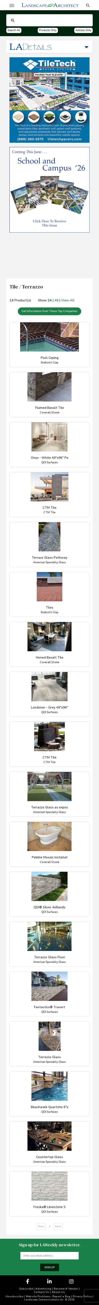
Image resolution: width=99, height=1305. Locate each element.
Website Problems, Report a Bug (48, 1296)
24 (50, 300)
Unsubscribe (14, 1296)
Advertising (43, 1288)
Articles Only (83, 30)
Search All (14, 30)
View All (67, 300)
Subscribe (26, 1288)
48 (56, 300)
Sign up (49, 1267)
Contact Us (41, 1292)
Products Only (48, 30)
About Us (58, 1292)
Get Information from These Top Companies (49, 311)
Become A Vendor (66, 1288)
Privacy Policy (82, 1296)
